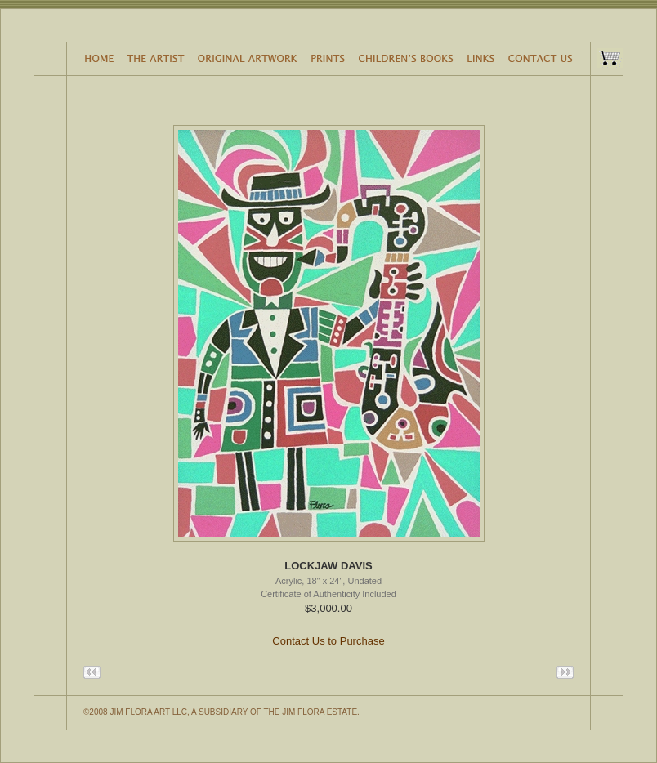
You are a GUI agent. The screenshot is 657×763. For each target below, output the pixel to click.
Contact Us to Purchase (328, 641)
